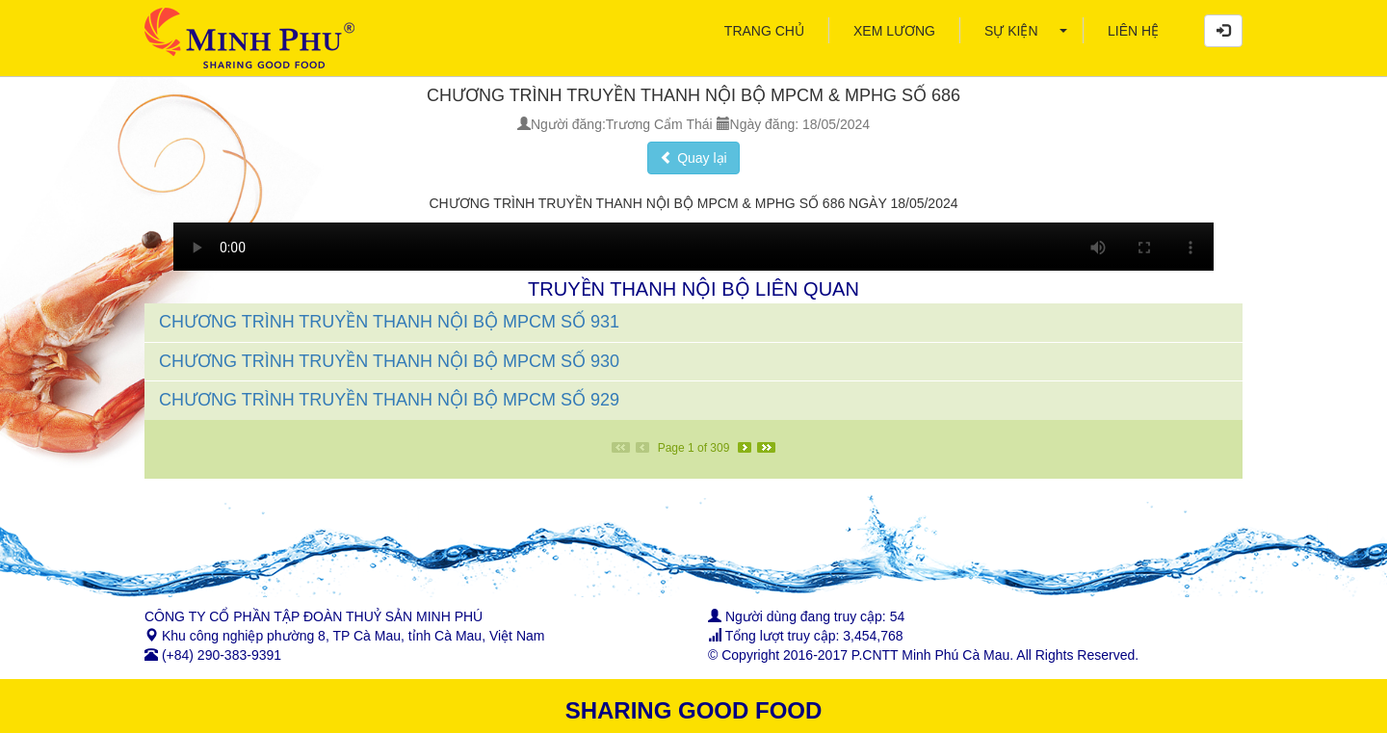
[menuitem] (764, 31)
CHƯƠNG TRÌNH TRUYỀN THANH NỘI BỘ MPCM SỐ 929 (389, 399)
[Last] (766, 448)
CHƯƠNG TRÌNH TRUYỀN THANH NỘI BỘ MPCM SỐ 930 (389, 361)
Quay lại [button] (693, 158)
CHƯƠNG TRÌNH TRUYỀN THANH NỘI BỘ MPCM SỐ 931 (389, 321)
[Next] (744, 448)
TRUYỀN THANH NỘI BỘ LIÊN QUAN (693, 289)
